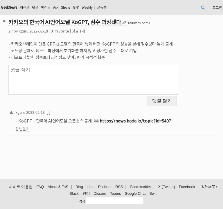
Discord (100, 193)
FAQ (40, 187)
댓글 (35, 7)
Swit (153, 193)
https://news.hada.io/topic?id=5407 (135, 121)
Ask (55, 7)
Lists (90, 187)
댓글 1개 (78, 31)
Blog (79, 187)
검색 (82, 201)
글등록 (102, 7)
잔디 (86, 193)
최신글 (24, 7)
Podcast (105, 187)
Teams (115, 193)
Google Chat (135, 193)
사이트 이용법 (21, 187)
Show (65, 7)
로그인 (217, 7)
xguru (23, 31)
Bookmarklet (140, 187)
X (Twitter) (166, 187)
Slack (73, 193)
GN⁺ (76, 7)
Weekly (87, 7)
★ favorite (60, 31)
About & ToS (58, 187)
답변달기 (23, 128)
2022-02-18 (35, 112)
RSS (119, 187)
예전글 (46, 7)
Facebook (187, 187)
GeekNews (9, 7)
